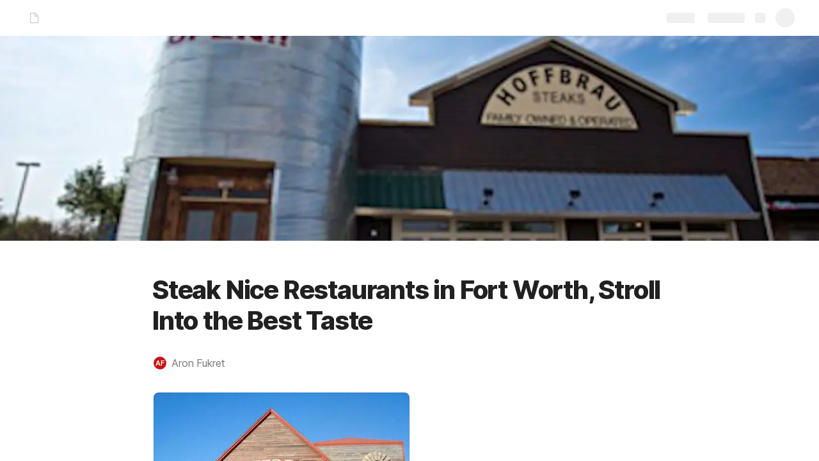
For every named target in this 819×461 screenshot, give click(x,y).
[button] (196, 363)
